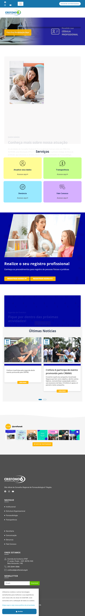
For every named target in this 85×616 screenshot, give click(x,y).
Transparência (11, 520)
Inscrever (34, 583)
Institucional (11, 507)
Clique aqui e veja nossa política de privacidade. (18, 605)
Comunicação (11, 535)
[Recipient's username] (17, 583)
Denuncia (9, 540)
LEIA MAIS (22, 382)
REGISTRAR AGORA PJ (43, 279)
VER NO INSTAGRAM (42, 444)
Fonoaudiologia (12, 515)
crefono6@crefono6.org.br (17, 570)
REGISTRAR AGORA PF (17, 279)
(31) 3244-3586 (13, 567)
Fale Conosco (11, 544)
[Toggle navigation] (20, 4)
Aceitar (19, 611)
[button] (10, 435)
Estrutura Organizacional (15, 511)
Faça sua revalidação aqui (18, 35)
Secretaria (10, 531)
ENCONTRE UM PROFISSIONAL (70, 4)
